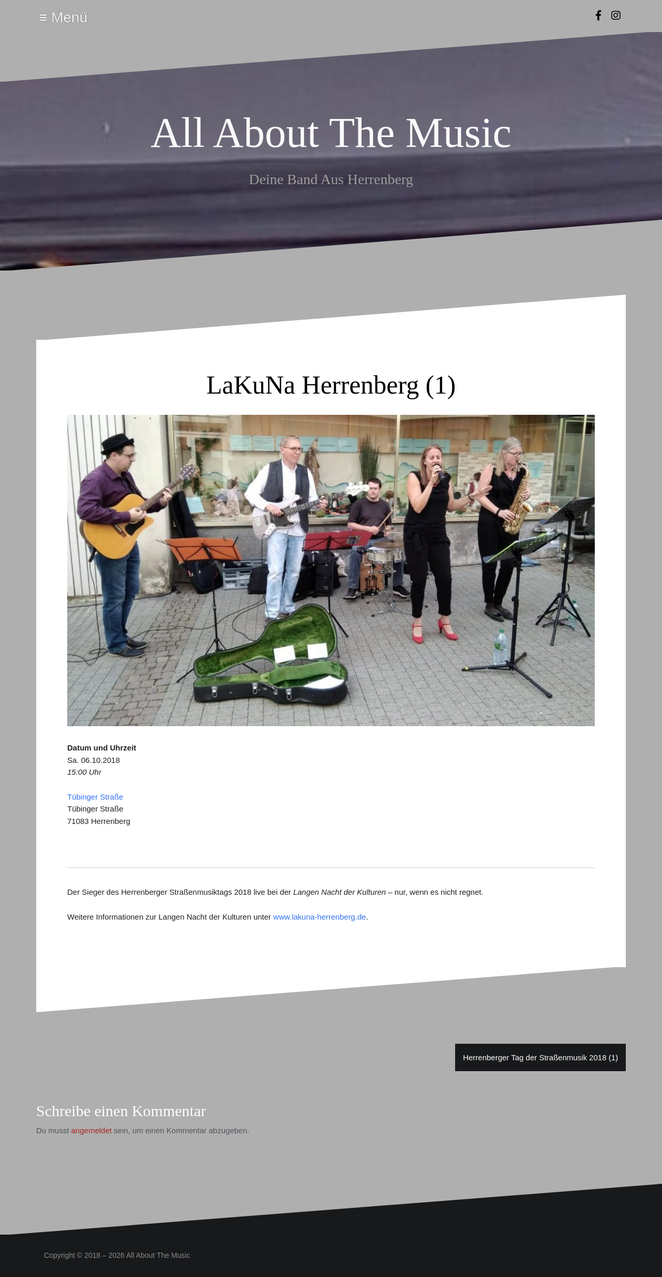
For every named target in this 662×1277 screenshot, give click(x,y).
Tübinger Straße (95, 796)
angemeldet (91, 1130)
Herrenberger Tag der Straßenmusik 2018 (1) (540, 1057)
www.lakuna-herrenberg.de (319, 916)
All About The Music (331, 132)
